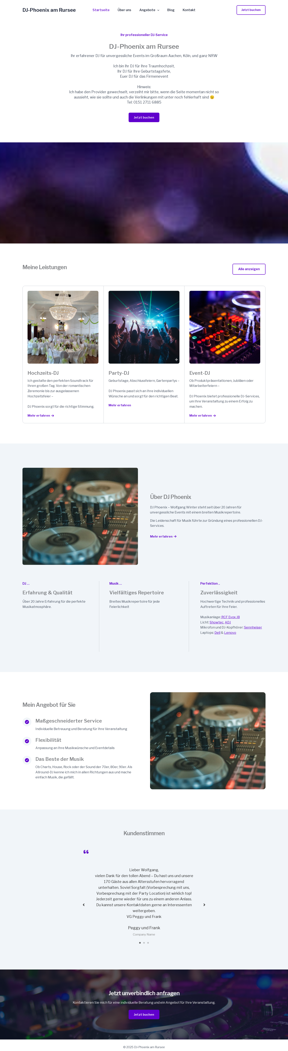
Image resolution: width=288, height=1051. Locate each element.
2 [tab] (144, 939)
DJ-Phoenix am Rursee (49, 10)
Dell (217, 633)
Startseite (104, 10)
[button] (251, 10)
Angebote (149, 10)
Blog (169, 10)
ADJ (228, 623)
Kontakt (185, 10)
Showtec (217, 623)
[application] (157, 10)
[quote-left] (86, 852)
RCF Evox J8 (230, 618)
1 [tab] (140, 939)
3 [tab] (148, 939)
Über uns (126, 10)
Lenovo (230, 633)
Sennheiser (253, 628)
